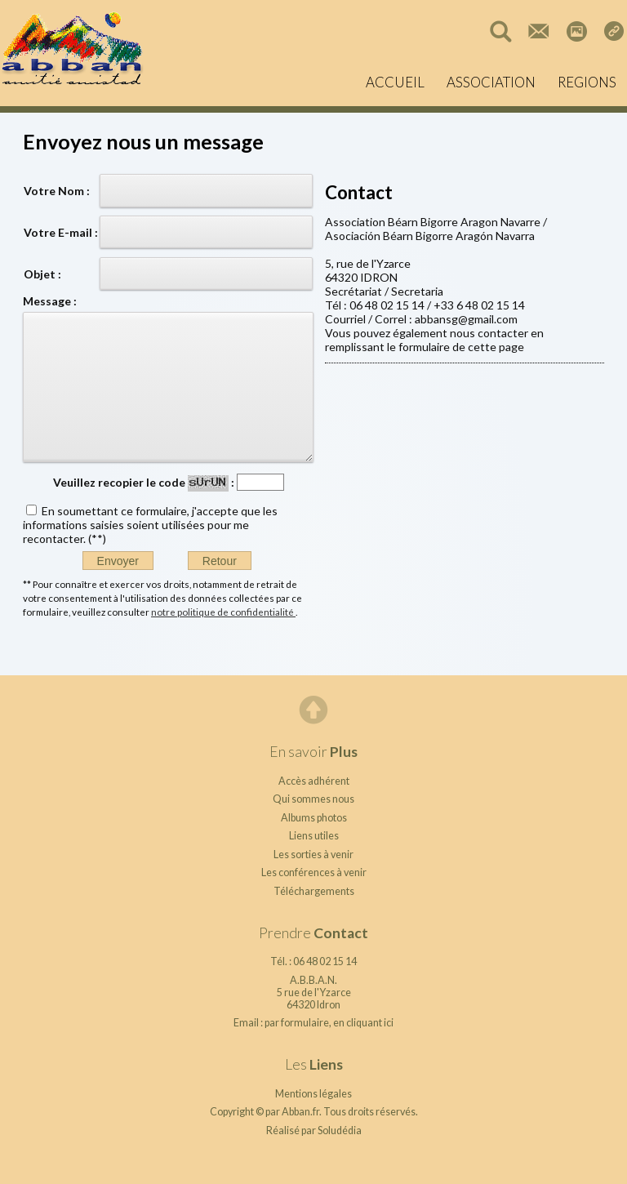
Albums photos (314, 818)
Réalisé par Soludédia (314, 1130)
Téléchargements (313, 891)
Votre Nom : (57, 191)
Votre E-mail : (61, 232)
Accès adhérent (313, 781)
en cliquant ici (363, 1023)
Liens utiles (314, 836)
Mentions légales (313, 1094)
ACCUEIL (395, 82)
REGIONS (587, 82)
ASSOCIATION (491, 82)
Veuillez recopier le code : (143, 482)
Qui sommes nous (313, 799)
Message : (50, 301)
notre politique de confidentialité (223, 611)
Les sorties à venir (313, 854)
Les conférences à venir (314, 872)
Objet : (42, 274)
